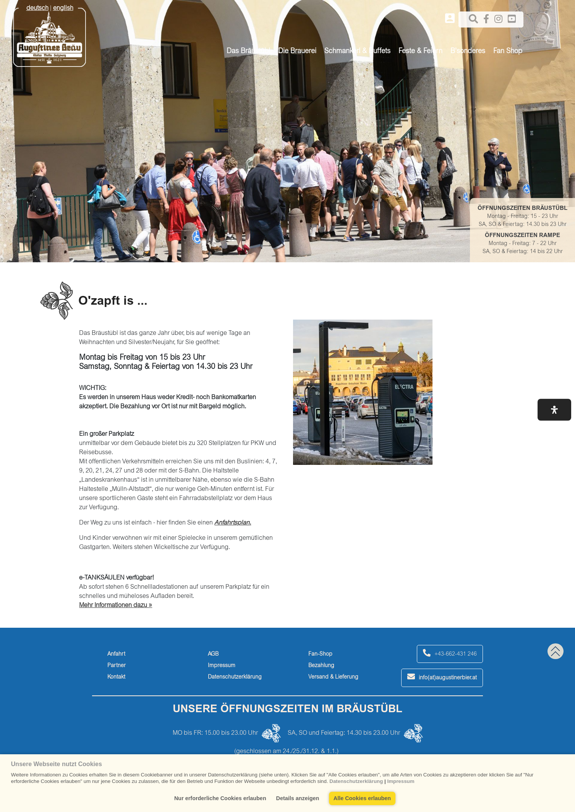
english (63, 8)
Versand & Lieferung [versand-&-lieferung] (333, 677)
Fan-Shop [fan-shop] (320, 654)
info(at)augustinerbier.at (442, 677)
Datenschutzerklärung (356, 781)
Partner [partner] (116, 666)
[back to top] (555, 651)
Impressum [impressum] (221, 666)
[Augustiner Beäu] (49, 35)
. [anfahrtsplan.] (232, 523)
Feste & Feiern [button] (420, 51)
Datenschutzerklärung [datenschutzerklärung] (235, 677)
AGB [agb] (213, 654)
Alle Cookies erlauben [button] (362, 798)
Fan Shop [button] (507, 51)
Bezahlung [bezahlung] (321, 666)
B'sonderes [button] (467, 51)
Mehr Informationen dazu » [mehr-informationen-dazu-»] (115, 606)
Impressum (400, 781)
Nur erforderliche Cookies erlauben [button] (220, 798)
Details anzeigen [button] (297, 798)
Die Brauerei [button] (297, 51)
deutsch (37, 8)
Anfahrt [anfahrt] (116, 654)
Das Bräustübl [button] (248, 51)
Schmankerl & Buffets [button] (357, 51)
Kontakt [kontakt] (116, 677)
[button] (554, 410)
